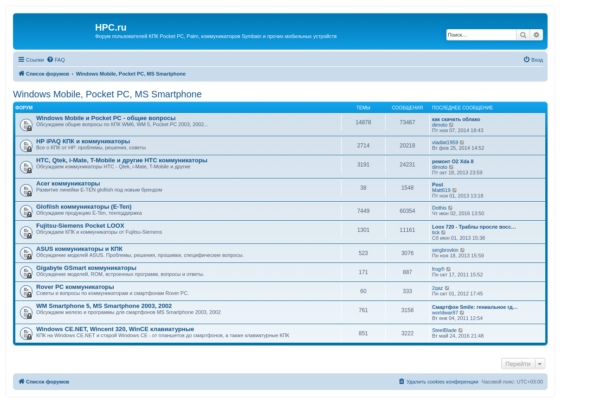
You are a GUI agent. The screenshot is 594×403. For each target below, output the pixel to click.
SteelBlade (444, 330)
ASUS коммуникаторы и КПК (79, 248)
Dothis (439, 208)
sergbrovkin (445, 250)
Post (437, 184)
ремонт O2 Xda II (453, 161)
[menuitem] (55, 59)
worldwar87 (445, 312)
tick (436, 232)
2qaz (437, 288)
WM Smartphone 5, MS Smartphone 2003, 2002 (104, 305)
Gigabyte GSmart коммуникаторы (86, 267)
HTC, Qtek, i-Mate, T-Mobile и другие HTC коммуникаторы (121, 160)
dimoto (439, 125)
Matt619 (441, 190)
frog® (438, 269)
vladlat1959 (445, 142)
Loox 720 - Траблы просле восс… (474, 227)
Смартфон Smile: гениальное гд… (475, 307)
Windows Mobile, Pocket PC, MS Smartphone (107, 94)
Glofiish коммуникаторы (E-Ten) (84, 206)
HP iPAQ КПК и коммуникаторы (83, 141)
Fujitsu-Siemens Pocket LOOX (80, 225)
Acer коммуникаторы (68, 183)
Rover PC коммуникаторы (75, 286)
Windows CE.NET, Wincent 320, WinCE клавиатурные (115, 329)
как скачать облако (456, 119)
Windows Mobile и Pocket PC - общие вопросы (105, 118)
